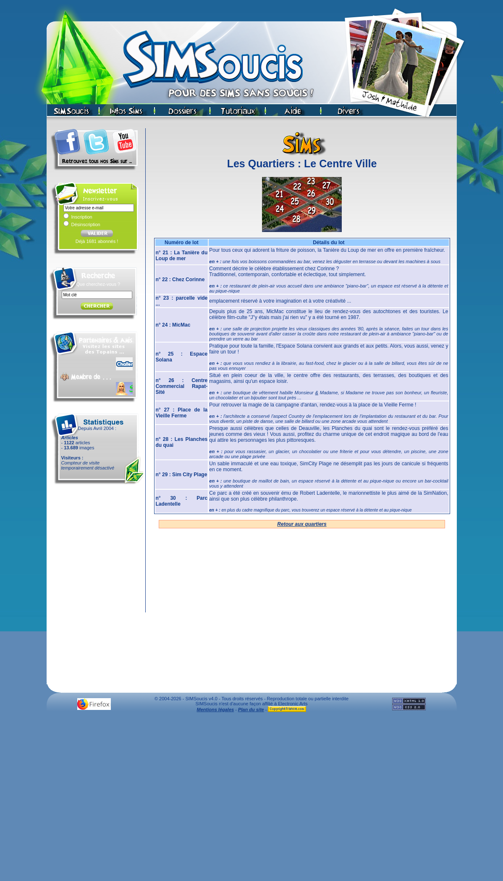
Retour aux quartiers (301, 524)
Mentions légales (215, 709)
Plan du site (251, 709)
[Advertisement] (250, 799)
